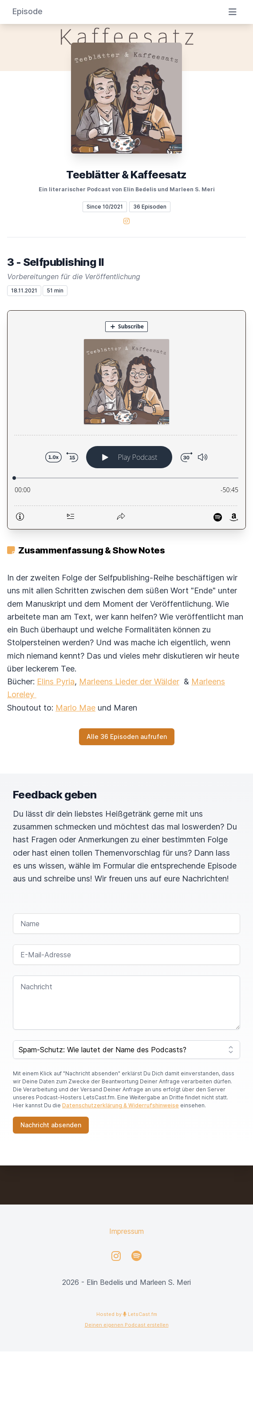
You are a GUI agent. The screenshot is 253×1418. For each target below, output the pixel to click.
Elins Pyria (56, 681)
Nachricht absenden (50, 1125)
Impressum (126, 1231)
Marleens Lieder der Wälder (129, 681)
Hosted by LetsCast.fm (126, 1314)
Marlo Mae (75, 707)
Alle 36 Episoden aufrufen (127, 736)
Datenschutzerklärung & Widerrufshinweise (120, 1105)
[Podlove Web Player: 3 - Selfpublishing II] (126, 420)
